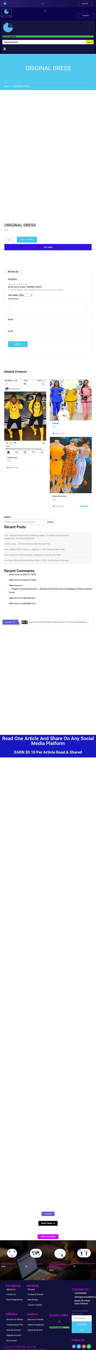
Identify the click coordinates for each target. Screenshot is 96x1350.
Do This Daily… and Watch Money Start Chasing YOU (26, 544)
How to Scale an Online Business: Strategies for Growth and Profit (32, 555)
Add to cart (27, 240)
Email (11, 331)
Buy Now (48, 247)
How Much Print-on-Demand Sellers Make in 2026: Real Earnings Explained (36, 560)
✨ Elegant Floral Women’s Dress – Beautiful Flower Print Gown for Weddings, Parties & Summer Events (50, 591)
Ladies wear (12, 457)
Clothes (55, 423)
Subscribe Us (82, 1327)
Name (11, 319)
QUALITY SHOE (29, 574)
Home (7, 86)
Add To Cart (12, 468)
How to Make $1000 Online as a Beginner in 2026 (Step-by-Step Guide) (34, 549)
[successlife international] (5, 3)
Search (7, 517)
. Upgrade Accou (12, 1335)
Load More (48, 1214)
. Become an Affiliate (14, 1319)
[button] (45, 11)
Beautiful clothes (59, 496)
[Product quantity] (9, 240)
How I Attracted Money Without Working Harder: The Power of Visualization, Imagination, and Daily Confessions (36, 537)
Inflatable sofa (29, 598)
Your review (13, 299)
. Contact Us (10, 1294)
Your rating (13, 295)
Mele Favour (14, 574)
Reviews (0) (13, 272)
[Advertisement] (46, 709)
